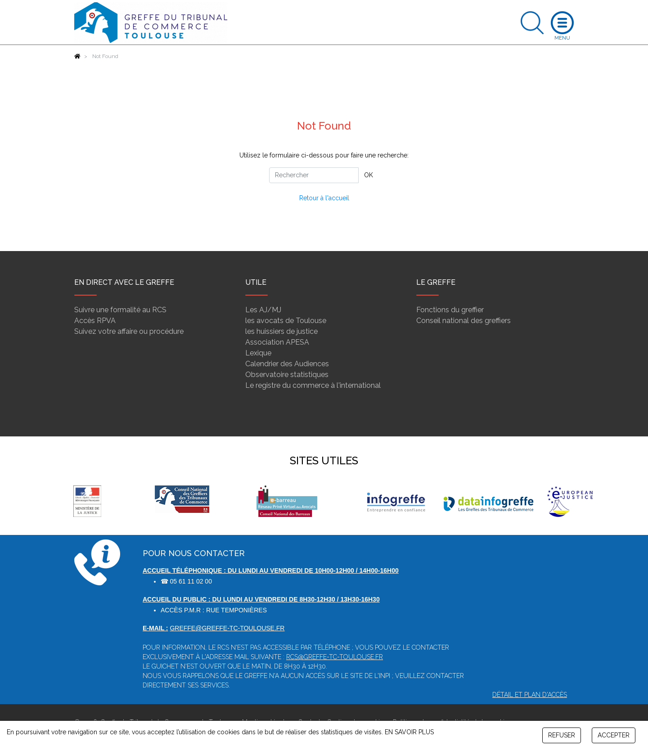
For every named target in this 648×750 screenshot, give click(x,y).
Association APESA (277, 342)
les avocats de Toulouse (285, 320)
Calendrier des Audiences (287, 363)
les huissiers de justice (281, 331)
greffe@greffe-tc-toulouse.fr (227, 628)
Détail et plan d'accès (529, 694)
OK (368, 175)
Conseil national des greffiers (463, 320)
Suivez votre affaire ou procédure (129, 331)
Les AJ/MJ (263, 309)
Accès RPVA (95, 320)
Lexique (258, 353)
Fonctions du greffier (450, 309)
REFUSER (561, 735)
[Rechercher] (314, 175)
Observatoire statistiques (286, 374)
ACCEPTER (614, 735)
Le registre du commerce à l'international (313, 385)
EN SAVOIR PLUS (409, 732)
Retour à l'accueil (324, 198)
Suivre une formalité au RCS (120, 309)
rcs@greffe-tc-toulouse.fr (334, 656)
